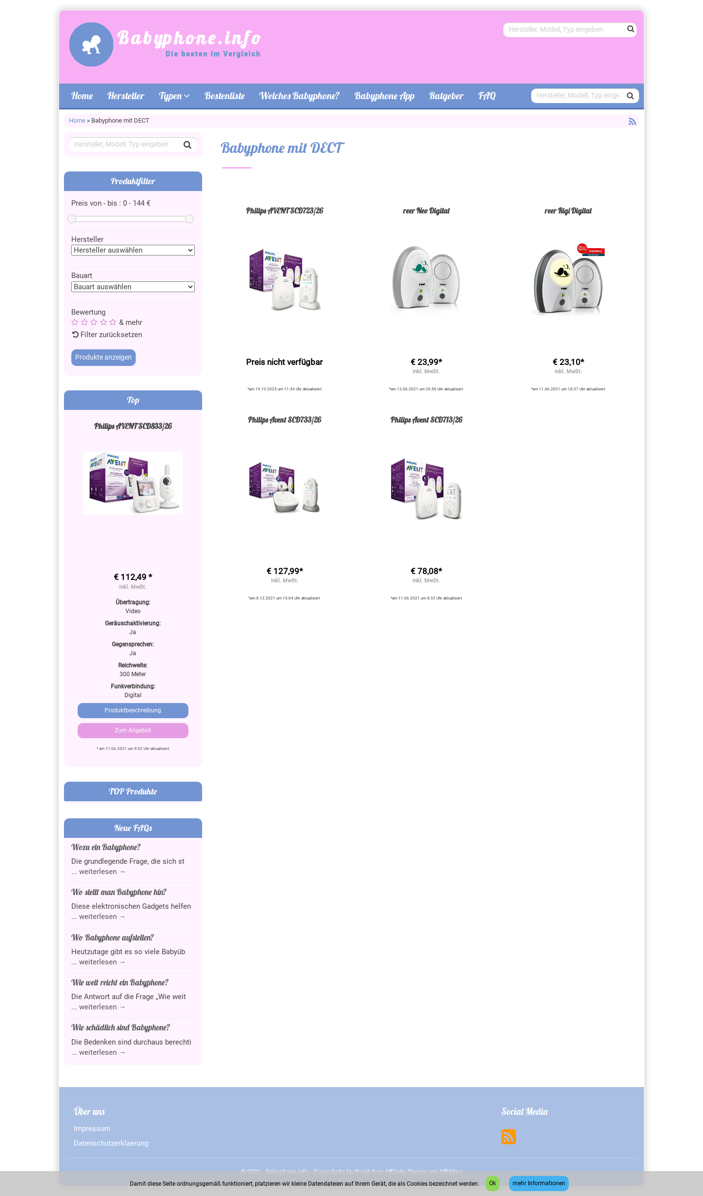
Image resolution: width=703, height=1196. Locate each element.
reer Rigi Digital (568, 210)
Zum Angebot (133, 730)
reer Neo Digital (426, 210)
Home (82, 95)
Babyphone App (384, 95)
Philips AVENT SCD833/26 (133, 426)
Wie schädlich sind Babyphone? (120, 1027)
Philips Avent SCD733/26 (284, 420)
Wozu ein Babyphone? (106, 847)
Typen (174, 95)
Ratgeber (446, 95)
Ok (492, 1183)
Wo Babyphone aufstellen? (112, 937)
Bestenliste (225, 95)
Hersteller (126, 95)
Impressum (92, 1128)
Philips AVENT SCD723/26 (284, 210)
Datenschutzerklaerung (111, 1143)
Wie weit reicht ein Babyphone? (119, 982)
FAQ (487, 95)
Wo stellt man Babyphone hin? (118, 892)
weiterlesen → (102, 871)
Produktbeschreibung (132, 710)
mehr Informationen (539, 1183)
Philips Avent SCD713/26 (426, 420)
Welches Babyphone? (299, 95)
